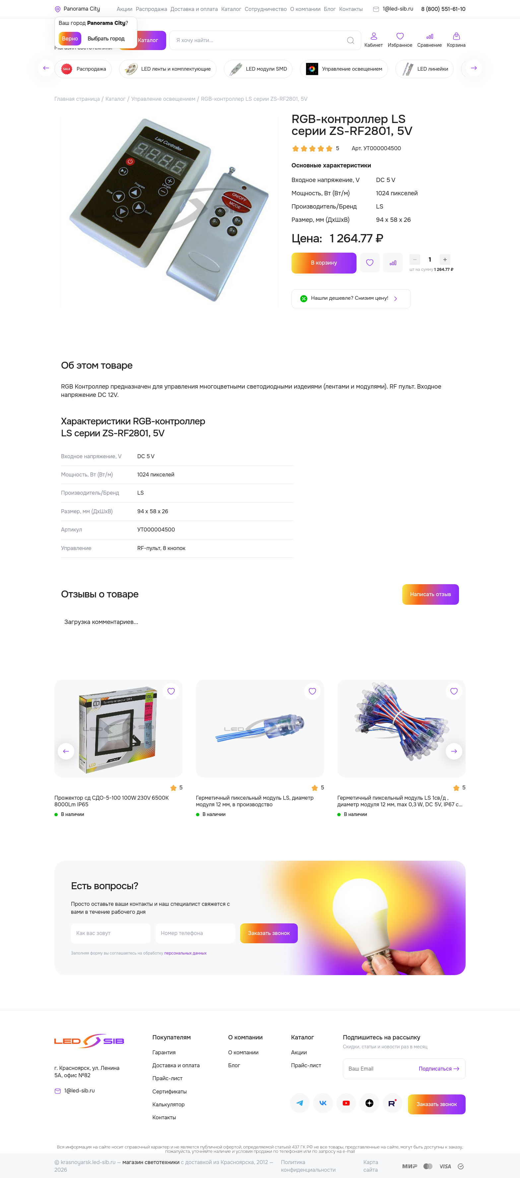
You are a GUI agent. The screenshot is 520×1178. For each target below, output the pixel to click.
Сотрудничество (266, 9)
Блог (330, 9)
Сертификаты (170, 1090)
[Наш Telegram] (300, 1103)
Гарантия (164, 1051)
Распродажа (151, 9)
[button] (66, 750)
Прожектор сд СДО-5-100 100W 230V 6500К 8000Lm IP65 (111, 800)
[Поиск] (351, 39)
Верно (70, 38)
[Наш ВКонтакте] (323, 1103)
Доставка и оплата (194, 9)
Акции (124, 9)
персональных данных (185, 952)
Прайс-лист (168, 1077)
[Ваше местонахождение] (77, 9)
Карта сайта (370, 1165)
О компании (305, 9)
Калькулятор (169, 1103)
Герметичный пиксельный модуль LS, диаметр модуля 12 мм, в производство (255, 800)
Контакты (351, 9)
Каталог (231, 9)
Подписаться (435, 1067)
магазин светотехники (150, 1161)
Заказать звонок (269, 932)
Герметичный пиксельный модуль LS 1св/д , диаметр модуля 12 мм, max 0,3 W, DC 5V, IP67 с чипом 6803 (398, 800)
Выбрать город (106, 38)
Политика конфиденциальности (308, 1165)
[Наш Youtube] (346, 1103)
